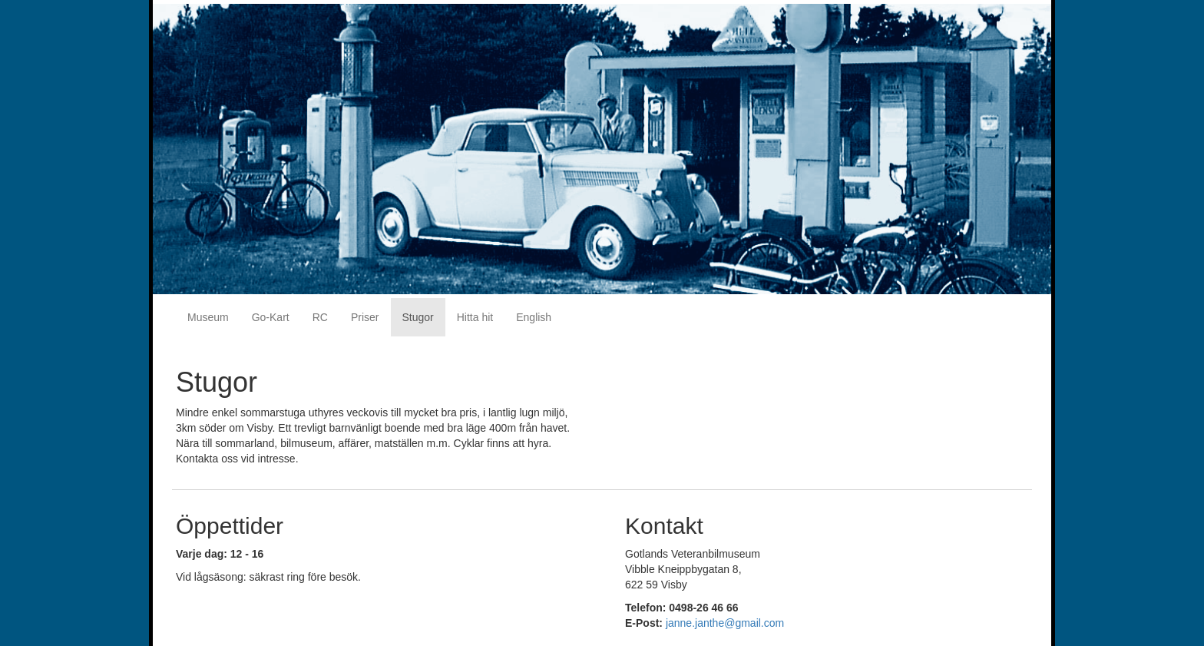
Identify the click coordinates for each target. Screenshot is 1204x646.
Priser (365, 317)
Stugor (418, 317)
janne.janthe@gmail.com (725, 623)
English (533, 317)
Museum (208, 317)
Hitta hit (475, 317)
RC (320, 317)
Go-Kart (270, 317)
